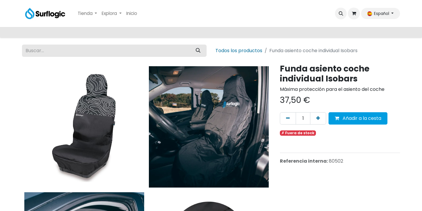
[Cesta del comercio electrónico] (354, 13)
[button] (341, 13)
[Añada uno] (318, 118)
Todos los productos (238, 50)
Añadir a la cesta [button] (358, 118)
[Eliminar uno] (288, 118)
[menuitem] (87, 13)
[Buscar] (198, 51)
